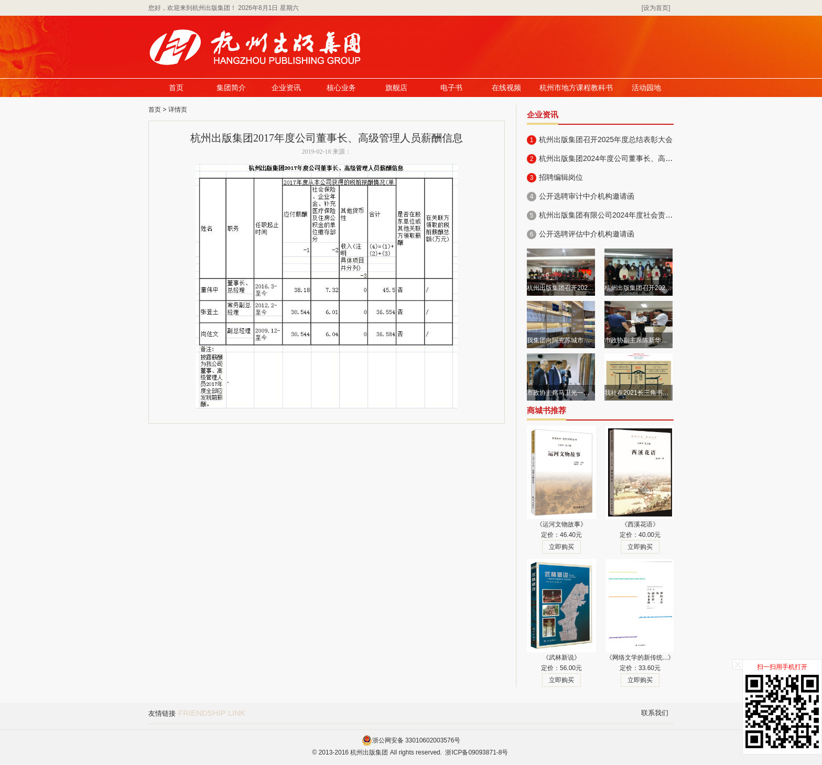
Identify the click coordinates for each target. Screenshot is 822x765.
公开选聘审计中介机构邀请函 (586, 196)
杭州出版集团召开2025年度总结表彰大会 (606, 139)
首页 (176, 88)
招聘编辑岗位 (561, 177)
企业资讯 (286, 88)
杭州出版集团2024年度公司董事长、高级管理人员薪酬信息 (635, 158)
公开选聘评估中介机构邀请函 (586, 234)
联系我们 (654, 713)
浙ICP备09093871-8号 (476, 752)
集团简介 (231, 88)
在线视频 (506, 88)
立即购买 (561, 547)
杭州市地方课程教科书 (576, 88)
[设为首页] (656, 8)
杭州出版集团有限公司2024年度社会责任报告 (613, 215)
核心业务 (341, 88)
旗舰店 (396, 88)
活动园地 (646, 88)
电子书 (451, 88)
